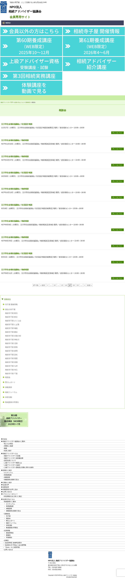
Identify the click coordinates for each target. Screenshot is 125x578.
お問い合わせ (7, 492)
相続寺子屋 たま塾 (12, 324)
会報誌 (6, 540)
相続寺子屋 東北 (11, 313)
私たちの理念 (8, 444)
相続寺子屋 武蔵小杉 (13, 336)
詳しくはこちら (117, 132)
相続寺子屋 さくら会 (13, 321)
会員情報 (7, 530)
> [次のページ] (84, 285)
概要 (5, 448)
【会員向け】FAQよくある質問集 (15, 545)
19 (78, 285)
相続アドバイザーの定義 (12, 456)
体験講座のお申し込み (10, 489)
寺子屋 (8, 516)
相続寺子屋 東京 (11, 317)
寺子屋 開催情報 (11, 304)
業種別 (8, 535)
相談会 (7, 377)
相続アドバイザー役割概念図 (13, 458)
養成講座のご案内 (10, 501)
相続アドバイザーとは (10, 453)
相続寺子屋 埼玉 (11, 370)
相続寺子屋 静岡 (11, 351)
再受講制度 (7, 475)
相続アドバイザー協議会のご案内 (14, 441)
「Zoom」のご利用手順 (12, 547)
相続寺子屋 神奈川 (12, 340)
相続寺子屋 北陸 (11, 343)
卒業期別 (9, 537)
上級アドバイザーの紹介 (12, 465)
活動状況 (7, 299)
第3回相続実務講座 (34, 75)
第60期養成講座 (34, 45)
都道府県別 (9, 533)
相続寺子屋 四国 (11, 362)
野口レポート (10, 382)
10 (55, 285)
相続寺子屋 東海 (11, 347)
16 (66, 285)
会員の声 (6, 485)
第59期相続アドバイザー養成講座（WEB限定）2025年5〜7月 (14, 419)
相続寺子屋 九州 (11, 366)
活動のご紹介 (7, 482)
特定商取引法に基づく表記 (13, 496)
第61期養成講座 (96, 45)
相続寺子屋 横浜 (11, 332)
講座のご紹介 (7, 470)
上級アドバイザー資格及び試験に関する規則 (18, 467)
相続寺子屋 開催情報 (96, 31)
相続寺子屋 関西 (11, 358)
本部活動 (8, 397)
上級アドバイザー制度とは (13, 463)
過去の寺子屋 (10, 309)
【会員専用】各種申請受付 (13, 543)
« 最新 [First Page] (42, 285)
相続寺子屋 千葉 (11, 373)
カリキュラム (8, 472)
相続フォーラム (11, 392)
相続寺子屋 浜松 (11, 355)
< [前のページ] (47, 285)
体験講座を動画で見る (34, 87)
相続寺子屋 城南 (11, 328)
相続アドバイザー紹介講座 (97, 64)
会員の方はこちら (9, 499)
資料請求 (6, 487)
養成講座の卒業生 (12, 402)
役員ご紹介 (7, 450)
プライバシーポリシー (10, 494)
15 (62, 285)
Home (5, 439)
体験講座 (8, 387)
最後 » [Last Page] (89, 285)
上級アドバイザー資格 (34, 63)
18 (74, 285)
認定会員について (10, 460)
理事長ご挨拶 (8, 446)
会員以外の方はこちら (34, 31)
